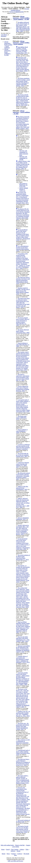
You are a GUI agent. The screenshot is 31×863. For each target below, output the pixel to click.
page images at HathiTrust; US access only (23, 185)
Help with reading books (7, 845)
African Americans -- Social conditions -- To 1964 (21, 112)
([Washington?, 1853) (22, 488)
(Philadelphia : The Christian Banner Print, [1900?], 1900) (22, 678)
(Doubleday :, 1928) (22, 431)
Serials (18, 851)
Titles (27, 849)
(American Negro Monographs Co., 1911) (23, 557)
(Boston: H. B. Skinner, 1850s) (23, 64)
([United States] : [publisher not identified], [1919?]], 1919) (23, 648)
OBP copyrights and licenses (15, 861)
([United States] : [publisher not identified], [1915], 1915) (23, 659)
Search (8, 849)
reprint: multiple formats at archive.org (23, 189)
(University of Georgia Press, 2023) (23, 829)
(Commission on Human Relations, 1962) (22, 388)
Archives (19, 853)
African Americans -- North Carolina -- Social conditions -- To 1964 (21, 18)
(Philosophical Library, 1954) (23, 280)
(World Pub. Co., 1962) (22, 377)
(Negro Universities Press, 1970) (23, 405)
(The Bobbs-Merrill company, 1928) (23, 290)
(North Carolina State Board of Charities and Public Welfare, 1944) (23, 82)
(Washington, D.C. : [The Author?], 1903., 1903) (22, 639)
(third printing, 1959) (22, 248)
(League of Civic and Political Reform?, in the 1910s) (23, 574)
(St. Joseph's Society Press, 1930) (23, 361)
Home (3, 849)
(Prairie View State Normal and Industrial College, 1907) (22, 726)
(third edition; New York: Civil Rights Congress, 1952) (22, 122)
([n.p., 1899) (23, 503)
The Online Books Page (15, 3)
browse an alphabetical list (16, 11)
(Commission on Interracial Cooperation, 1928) (23, 742)
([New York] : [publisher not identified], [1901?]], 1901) (23, 627)
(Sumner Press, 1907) (22, 455)
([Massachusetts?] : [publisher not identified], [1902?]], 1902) (23, 698)
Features (13, 853)
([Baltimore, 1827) (22, 518)
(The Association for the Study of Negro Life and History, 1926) (23, 303)
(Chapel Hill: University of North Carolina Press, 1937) (22, 50)
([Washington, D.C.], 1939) (23, 261)
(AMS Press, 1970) (21, 417)
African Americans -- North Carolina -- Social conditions (8, 44)
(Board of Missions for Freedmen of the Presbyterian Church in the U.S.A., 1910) (23, 762)
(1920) (23, 100)
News (8, 853)
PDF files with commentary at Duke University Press (23, 153)
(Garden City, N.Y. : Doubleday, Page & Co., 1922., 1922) (23, 714)
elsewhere (3, 36)
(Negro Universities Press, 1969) (22, 331)
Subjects (13, 851)
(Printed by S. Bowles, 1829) (22, 530)
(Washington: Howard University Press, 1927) (22, 198)
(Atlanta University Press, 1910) (23, 597)
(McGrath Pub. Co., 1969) (22, 321)
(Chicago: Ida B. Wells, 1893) (23, 214)
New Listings (14, 849)
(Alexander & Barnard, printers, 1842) (23, 476)
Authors (22, 849)
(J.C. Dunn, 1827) (22, 465)
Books (3, 853)
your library (4, 34)
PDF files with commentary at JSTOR (23, 158)
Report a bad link (20, 845)
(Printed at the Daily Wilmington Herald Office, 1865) (23, 27)
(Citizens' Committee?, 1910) (23, 447)
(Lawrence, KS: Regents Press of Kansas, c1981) (23, 165)
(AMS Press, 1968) (23, 544)
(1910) (23, 235)
